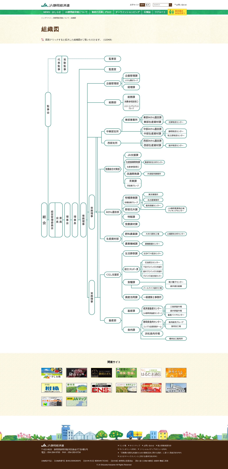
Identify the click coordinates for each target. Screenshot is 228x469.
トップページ (46, 18)
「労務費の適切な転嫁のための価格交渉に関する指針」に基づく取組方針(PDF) (151, 453)
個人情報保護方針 (165, 446)
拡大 (147, 5)
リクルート (160, 12)
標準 (142, 5)
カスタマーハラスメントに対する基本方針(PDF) (138, 456)
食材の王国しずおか (101, 12)
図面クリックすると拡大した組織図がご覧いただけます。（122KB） (79, 39)
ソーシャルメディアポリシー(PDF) (153, 449)
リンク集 (123, 446)
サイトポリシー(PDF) (128, 449)
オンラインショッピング (128, 12)
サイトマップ (135, 446)
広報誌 (147, 12)
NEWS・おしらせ (52, 12)
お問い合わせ (181, 5)
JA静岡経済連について (76, 12)
